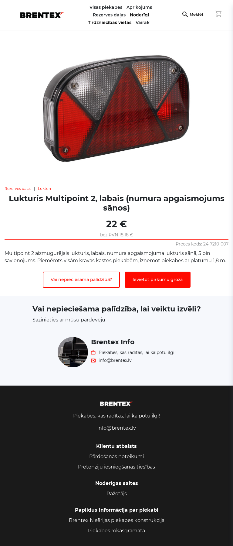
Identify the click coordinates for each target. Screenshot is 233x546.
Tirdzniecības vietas (109, 22)
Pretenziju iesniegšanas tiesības (116, 467)
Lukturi (44, 188)
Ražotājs (116, 493)
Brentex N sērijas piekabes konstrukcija (116, 520)
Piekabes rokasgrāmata (116, 531)
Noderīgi (139, 15)
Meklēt (196, 14)
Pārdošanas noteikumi (116, 456)
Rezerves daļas (18, 188)
